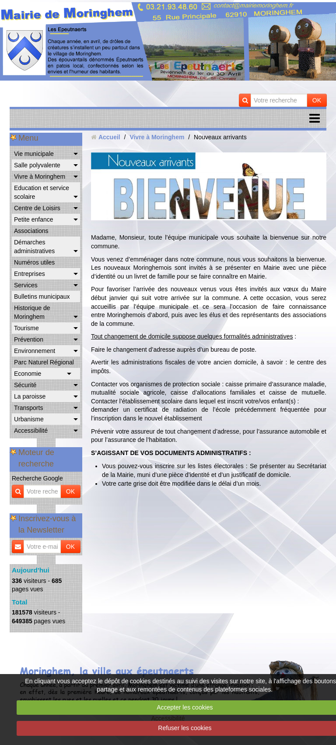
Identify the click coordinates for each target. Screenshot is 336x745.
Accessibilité (31, 430)
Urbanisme (29, 419)
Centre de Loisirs (37, 208)
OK (316, 100)
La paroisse (30, 396)
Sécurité (25, 384)
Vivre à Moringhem (39, 176)
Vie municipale (34, 153)
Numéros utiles (34, 262)
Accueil (109, 137)
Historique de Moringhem (32, 312)
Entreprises (29, 273)
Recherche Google (37, 478)
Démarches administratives (34, 246)
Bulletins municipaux (42, 296)
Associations (31, 230)
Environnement (34, 350)
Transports (28, 407)
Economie (27, 373)
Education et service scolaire (41, 192)
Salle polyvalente (37, 165)
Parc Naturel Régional (44, 362)
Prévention (28, 339)
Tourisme (26, 328)
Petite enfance (33, 219)
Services (26, 285)
